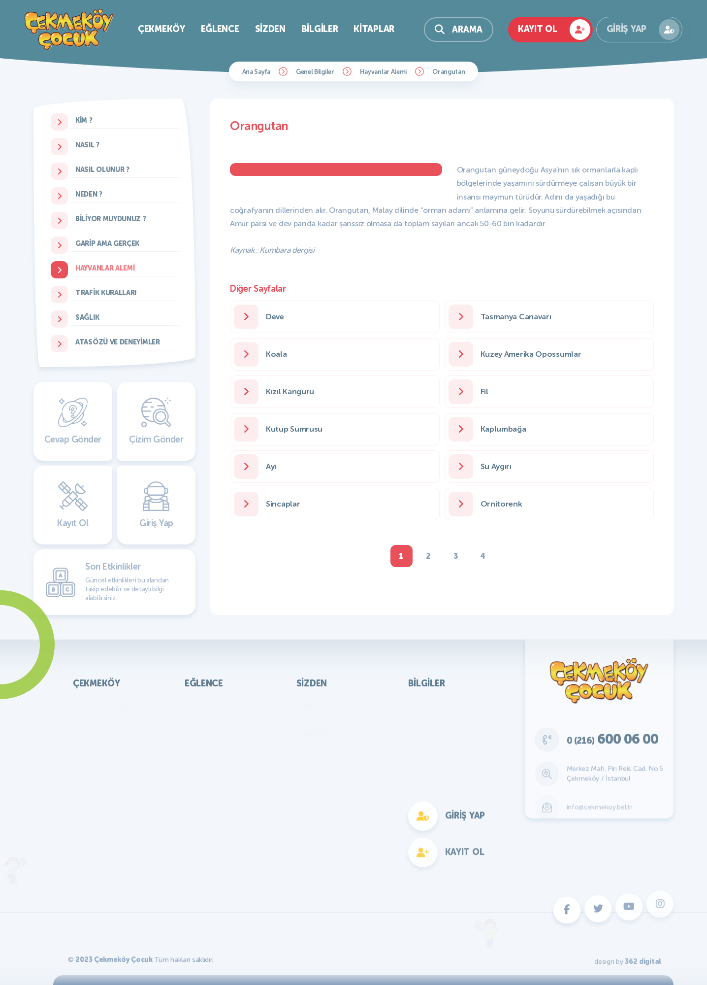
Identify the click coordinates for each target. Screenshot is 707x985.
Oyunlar (206, 704)
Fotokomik (210, 851)
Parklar (92, 733)
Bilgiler (319, 29)
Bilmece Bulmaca (222, 718)
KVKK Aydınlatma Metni (121, 704)
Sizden (270, 29)
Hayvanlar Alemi (383, 71)
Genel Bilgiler (315, 71)
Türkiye (428, 733)
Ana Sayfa (256, 71)
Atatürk (429, 704)
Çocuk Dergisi (216, 733)
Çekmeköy (161, 29)
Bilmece (317, 733)
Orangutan (448, 71)
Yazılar (315, 718)
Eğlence (220, 29)
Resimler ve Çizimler (339, 704)
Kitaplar (374, 29)
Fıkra (312, 748)
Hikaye (315, 763)
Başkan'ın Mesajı (108, 718)
